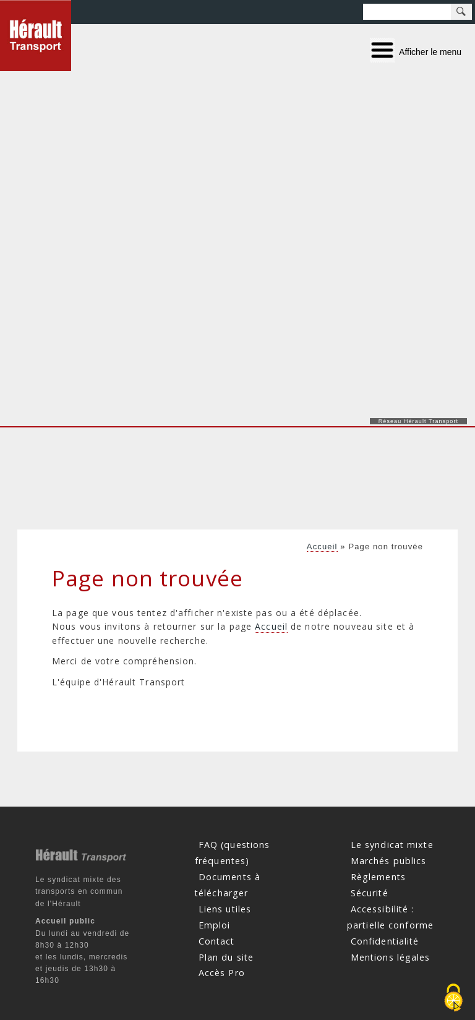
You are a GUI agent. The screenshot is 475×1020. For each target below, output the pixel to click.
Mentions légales (390, 956)
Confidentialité (385, 940)
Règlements (378, 877)
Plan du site (226, 956)
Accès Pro (222, 973)
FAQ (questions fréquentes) (232, 853)
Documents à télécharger (227, 885)
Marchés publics (389, 861)
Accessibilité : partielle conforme (390, 917)
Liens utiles (225, 909)
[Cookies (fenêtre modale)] (453, 998)
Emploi (215, 924)
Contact (217, 940)
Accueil (322, 546)
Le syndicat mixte (392, 845)
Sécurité (369, 893)
